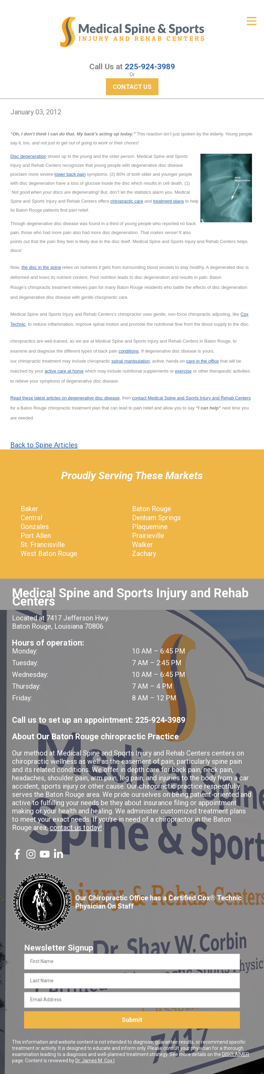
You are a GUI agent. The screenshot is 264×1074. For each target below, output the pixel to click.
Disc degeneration (28, 156)
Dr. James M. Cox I (94, 1060)
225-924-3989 (150, 66)
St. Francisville (43, 544)
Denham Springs (156, 518)
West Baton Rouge (49, 553)
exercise (183, 371)
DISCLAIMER (235, 1054)
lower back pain (70, 174)
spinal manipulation (130, 361)
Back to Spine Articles (44, 445)
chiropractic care (126, 201)
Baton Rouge (151, 509)
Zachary (144, 553)
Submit (132, 1019)
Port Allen (36, 535)
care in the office (202, 361)
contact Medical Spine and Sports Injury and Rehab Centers (191, 398)
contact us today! (76, 827)
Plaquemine (150, 527)
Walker (142, 544)
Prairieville (148, 535)
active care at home (64, 371)
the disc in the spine (41, 267)
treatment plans (168, 201)
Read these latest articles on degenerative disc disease (65, 398)
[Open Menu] (251, 21)
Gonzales (35, 527)
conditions (129, 351)
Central (31, 518)
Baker (29, 509)
